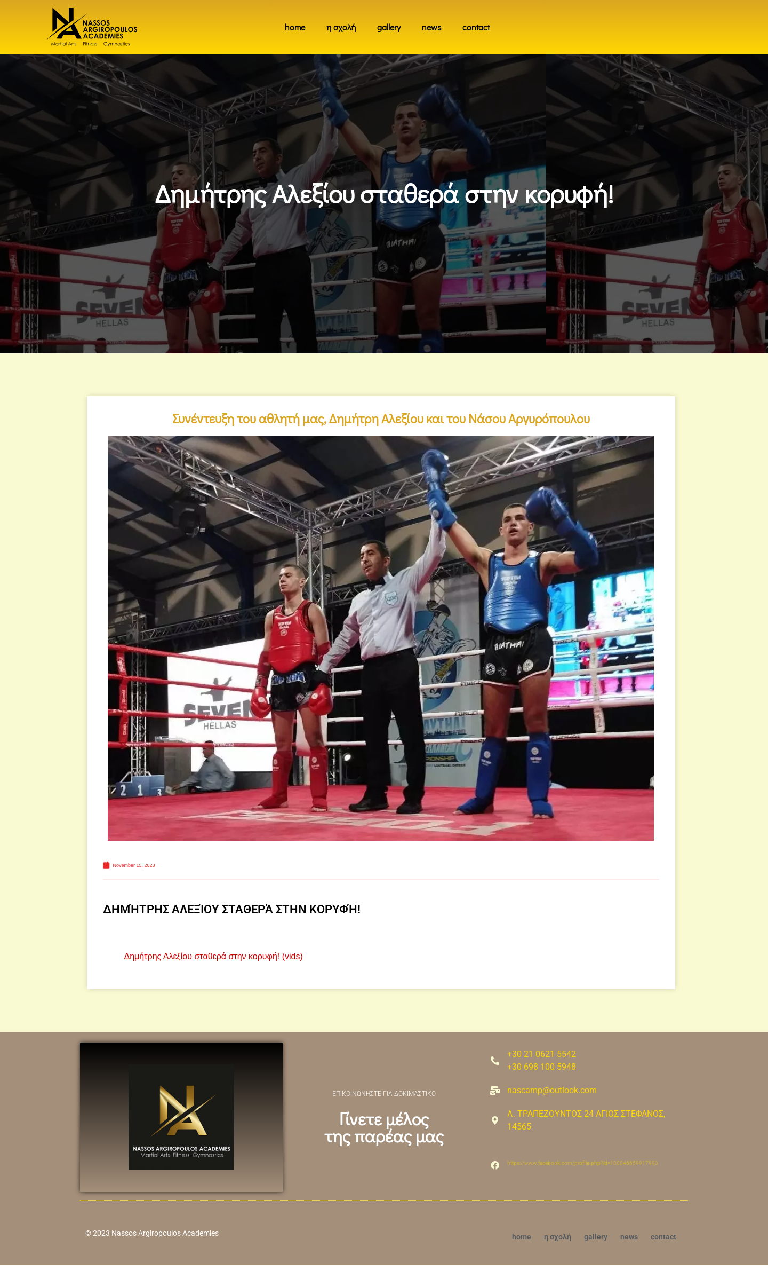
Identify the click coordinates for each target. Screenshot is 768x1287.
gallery (389, 27)
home (295, 27)
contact (476, 27)
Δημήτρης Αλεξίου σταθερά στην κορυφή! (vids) (213, 977)
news (431, 27)
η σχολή (341, 27)
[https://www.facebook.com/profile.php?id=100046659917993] (495, 1187)
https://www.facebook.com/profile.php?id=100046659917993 (582, 1185)
